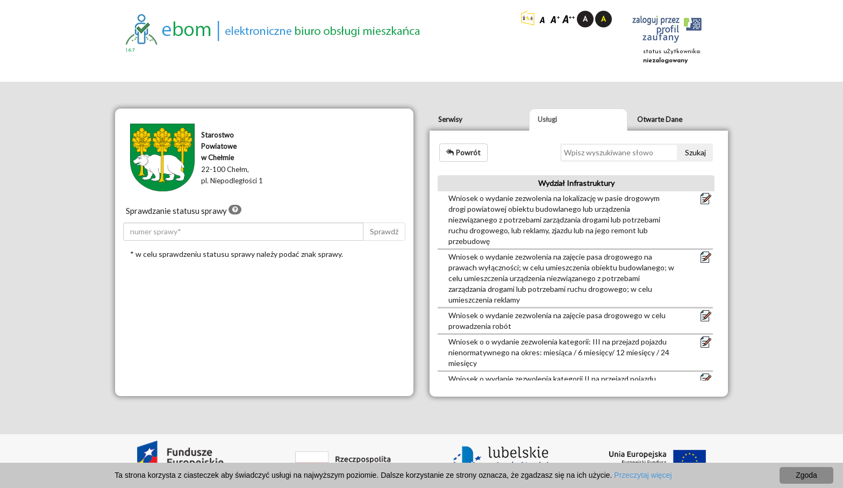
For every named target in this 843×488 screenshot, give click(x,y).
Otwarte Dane (659, 119)
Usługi (547, 119)
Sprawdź (384, 231)
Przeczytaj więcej (642, 475)
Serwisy (450, 119)
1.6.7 (130, 50)
